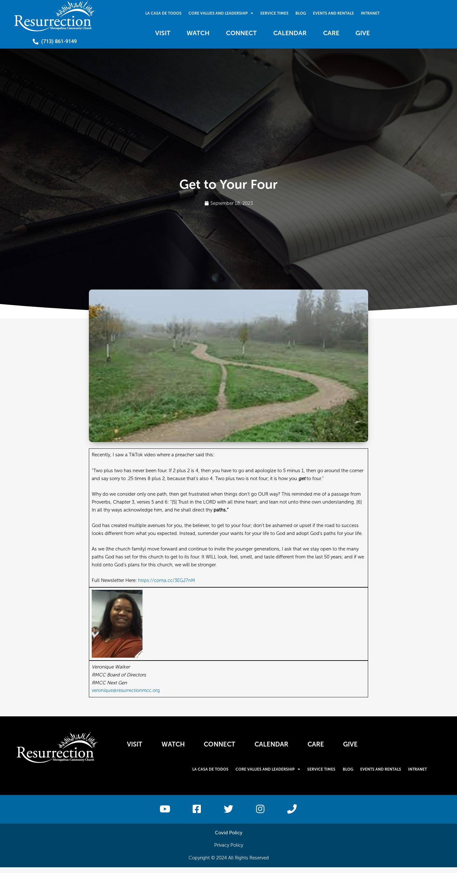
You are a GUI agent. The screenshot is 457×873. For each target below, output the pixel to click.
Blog (301, 12)
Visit (150, 33)
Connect (238, 33)
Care (339, 33)
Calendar (292, 33)
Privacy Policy (228, 851)
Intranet (372, 12)
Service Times (274, 12)
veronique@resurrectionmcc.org (126, 691)
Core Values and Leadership (219, 13)
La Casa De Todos (161, 12)
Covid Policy (228, 838)
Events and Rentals (335, 12)
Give (375, 33)
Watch (190, 33)
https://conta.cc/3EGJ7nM (167, 580)
